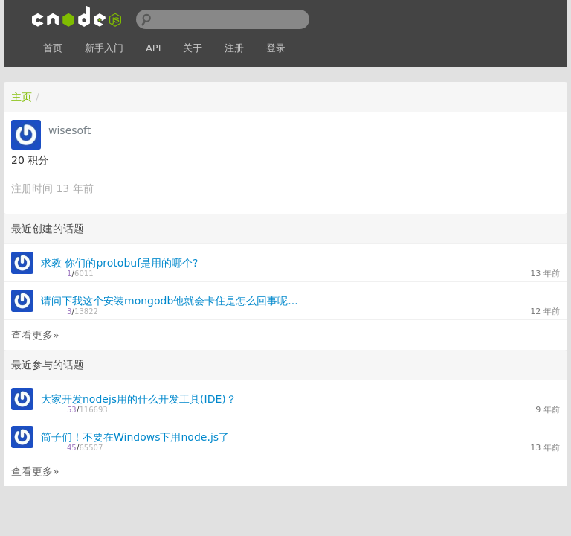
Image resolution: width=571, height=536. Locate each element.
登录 (276, 48)
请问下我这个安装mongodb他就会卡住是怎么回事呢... (169, 301)
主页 (21, 97)
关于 (192, 48)
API (153, 48)
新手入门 (104, 48)
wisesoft (69, 130)
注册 (234, 48)
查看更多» (35, 335)
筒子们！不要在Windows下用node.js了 (135, 437)
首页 (52, 48)
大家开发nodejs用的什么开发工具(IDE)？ (138, 399)
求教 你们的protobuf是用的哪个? (120, 263)
